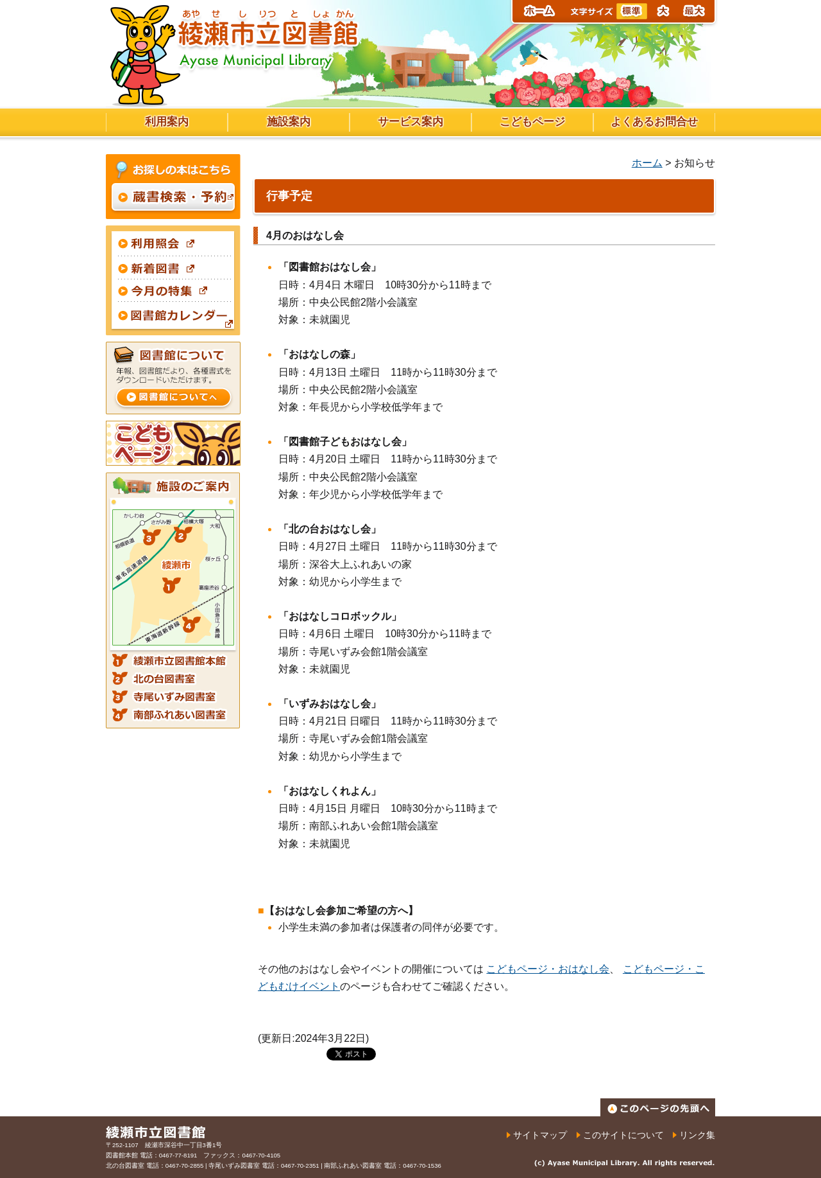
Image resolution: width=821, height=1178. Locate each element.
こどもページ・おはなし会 (547, 968)
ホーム (647, 162)
